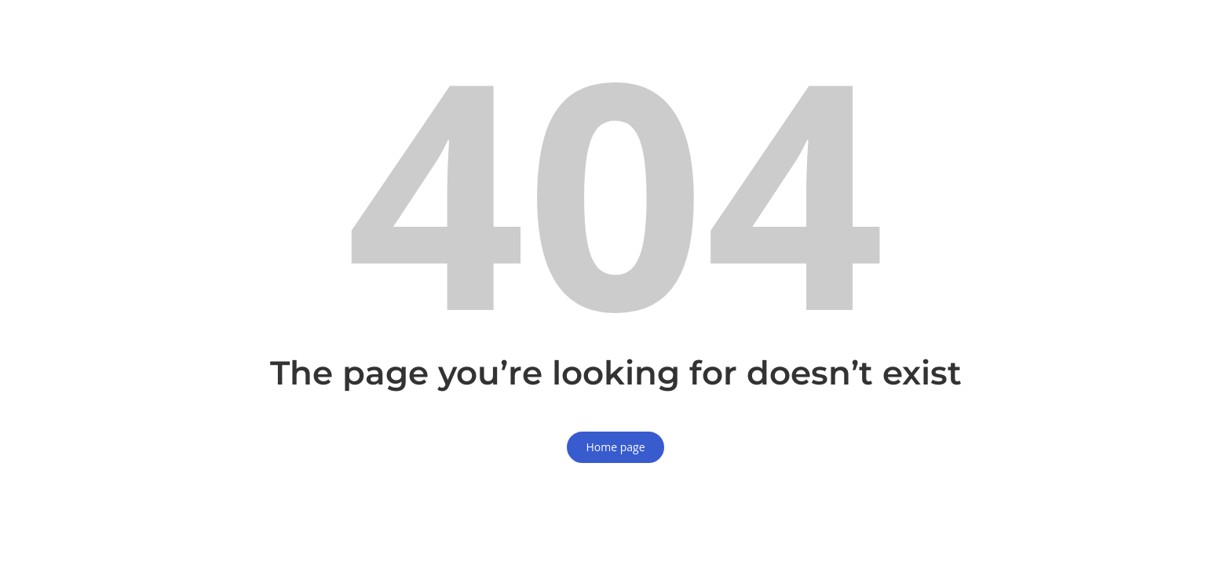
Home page (615, 446)
